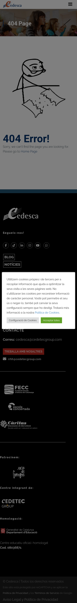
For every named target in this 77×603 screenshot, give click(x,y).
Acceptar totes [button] (51, 320)
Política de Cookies (47, 312)
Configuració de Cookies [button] (23, 320)
